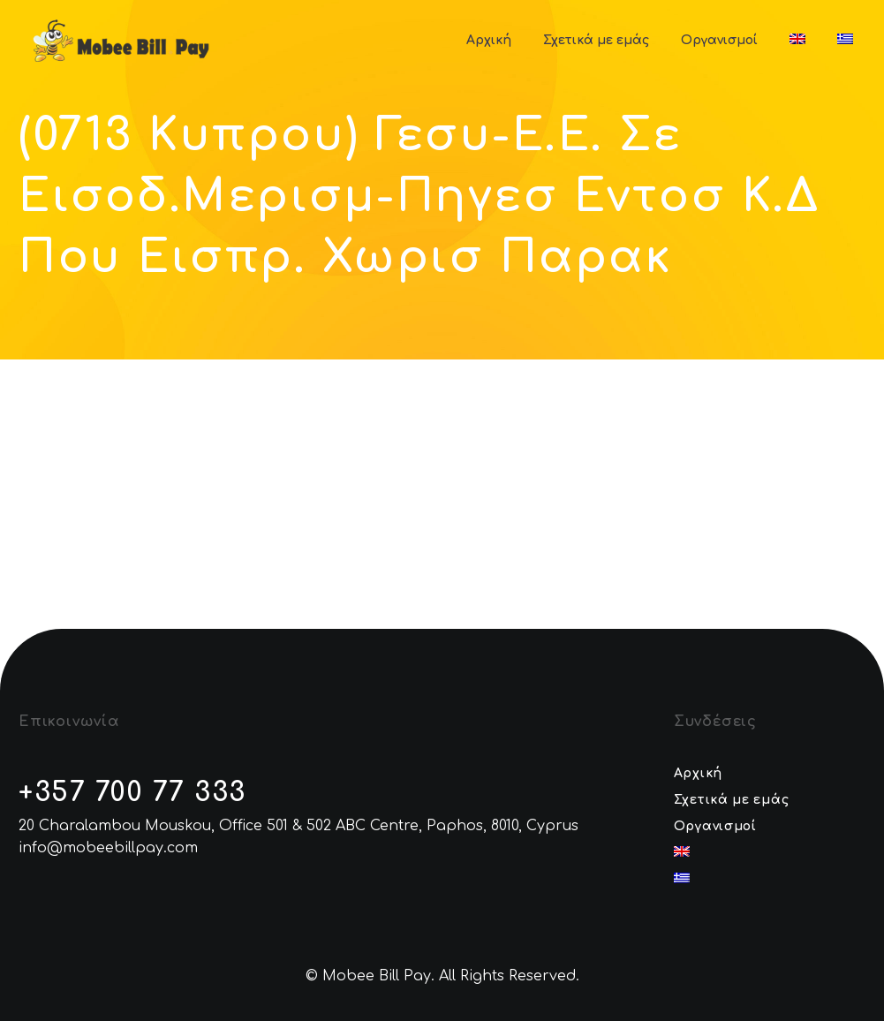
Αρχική (488, 40)
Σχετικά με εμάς (596, 40)
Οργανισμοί (719, 40)
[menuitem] (797, 40)
